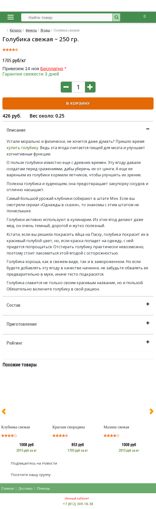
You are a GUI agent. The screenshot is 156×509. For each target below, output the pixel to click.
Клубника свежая (15, 427)
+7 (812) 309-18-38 (78, 503)
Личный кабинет (77, 498)
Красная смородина (68, 427)
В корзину (78, 103)
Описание (16, 130)
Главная (7, 488)
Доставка (25, 488)
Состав (13, 305)
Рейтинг (14, 343)
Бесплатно (51, 68)
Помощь (43, 488)
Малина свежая (116, 427)
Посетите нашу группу (30, 474)
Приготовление (22, 324)
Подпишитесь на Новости (33, 463)
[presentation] (5, 412)
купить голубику (22, 147)
